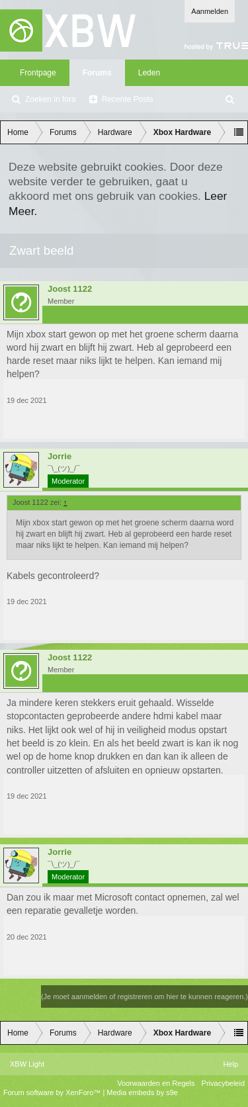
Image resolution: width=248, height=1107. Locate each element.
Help (230, 1064)
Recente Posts (127, 99)
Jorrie (59, 456)
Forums (97, 72)
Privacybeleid (223, 1083)
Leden (149, 72)
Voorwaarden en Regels (155, 1083)
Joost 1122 (70, 289)
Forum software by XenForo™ (53, 1092)
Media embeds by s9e (142, 1092)
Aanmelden (209, 11)
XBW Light (27, 1064)
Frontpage (38, 72)
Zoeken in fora (50, 99)
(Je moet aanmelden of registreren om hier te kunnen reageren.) (144, 996)
